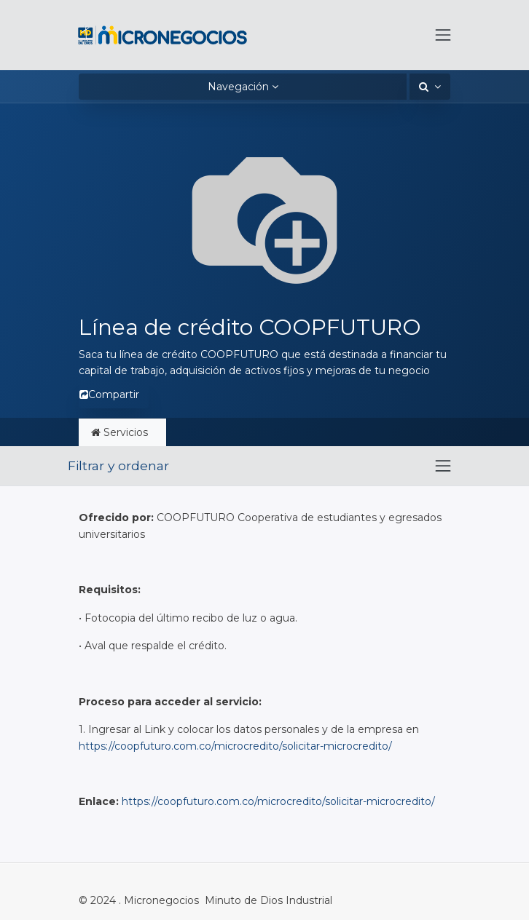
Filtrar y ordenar (118, 465)
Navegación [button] (238, 86)
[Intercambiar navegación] (443, 465)
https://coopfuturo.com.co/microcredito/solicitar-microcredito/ (235, 746)
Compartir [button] (109, 394)
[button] (430, 87)
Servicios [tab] (122, 432)
